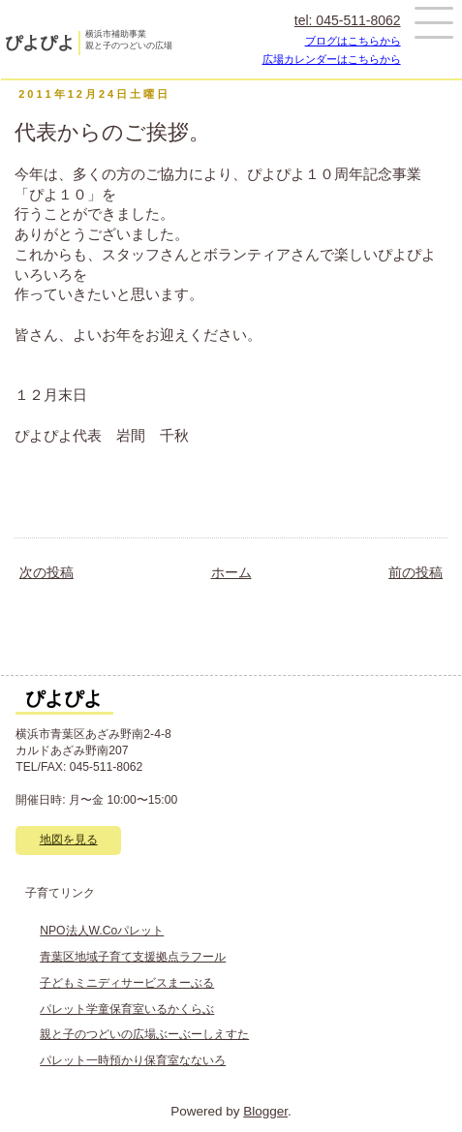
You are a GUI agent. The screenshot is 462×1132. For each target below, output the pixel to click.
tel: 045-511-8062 (347, 20)
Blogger (265, 1111)
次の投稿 (46, 573)
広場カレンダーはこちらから (331, 59)
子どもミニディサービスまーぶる (127, 983)
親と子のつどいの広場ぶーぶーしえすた (144, 1034)
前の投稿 (415, 573)
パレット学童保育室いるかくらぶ (127, 1009)
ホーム (231, 573)
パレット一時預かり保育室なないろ (133, 1060)
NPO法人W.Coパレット (102, 930)
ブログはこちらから (353, 40)
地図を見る (69, 839)
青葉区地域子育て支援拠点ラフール (133, 957)
